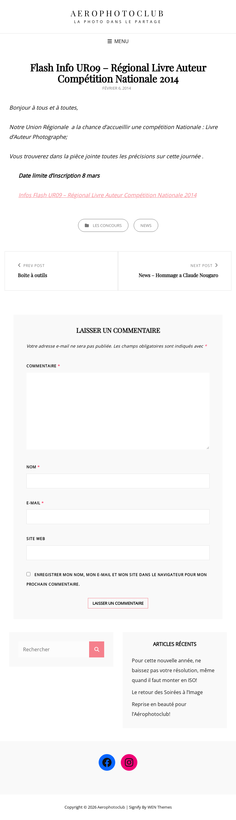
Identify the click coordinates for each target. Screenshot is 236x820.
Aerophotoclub (118, 13)
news (145, 225)
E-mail (35, 503)
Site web (35, 538)
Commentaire (43, 366)
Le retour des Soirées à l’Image (167, 692)
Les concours (107, 225)
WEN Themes (160, 807)
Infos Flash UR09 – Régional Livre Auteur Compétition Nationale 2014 (107, 195)
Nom (33, 467)
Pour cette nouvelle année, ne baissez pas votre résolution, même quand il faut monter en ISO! (173, 670)
